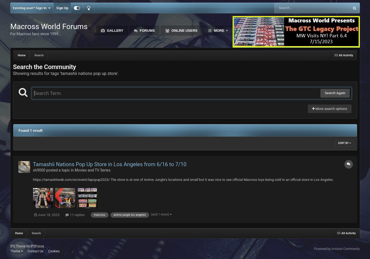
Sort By (344, 143)
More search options (329, 109)
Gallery (114, 31)
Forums (147, 31)
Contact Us (35, 251)
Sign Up (62, 8)
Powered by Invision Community (337, 249)
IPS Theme (18, 246)
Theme (16, 251)
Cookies (53, 251)
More (219, 31)
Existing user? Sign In (32, 8)
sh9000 (39, 170)
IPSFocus (37, 246)
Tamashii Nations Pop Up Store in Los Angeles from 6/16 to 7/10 (110, 164)
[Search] (299, 8)
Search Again (335, 93)
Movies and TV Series (92, 170)
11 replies (75, 215)
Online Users (183, 31)
